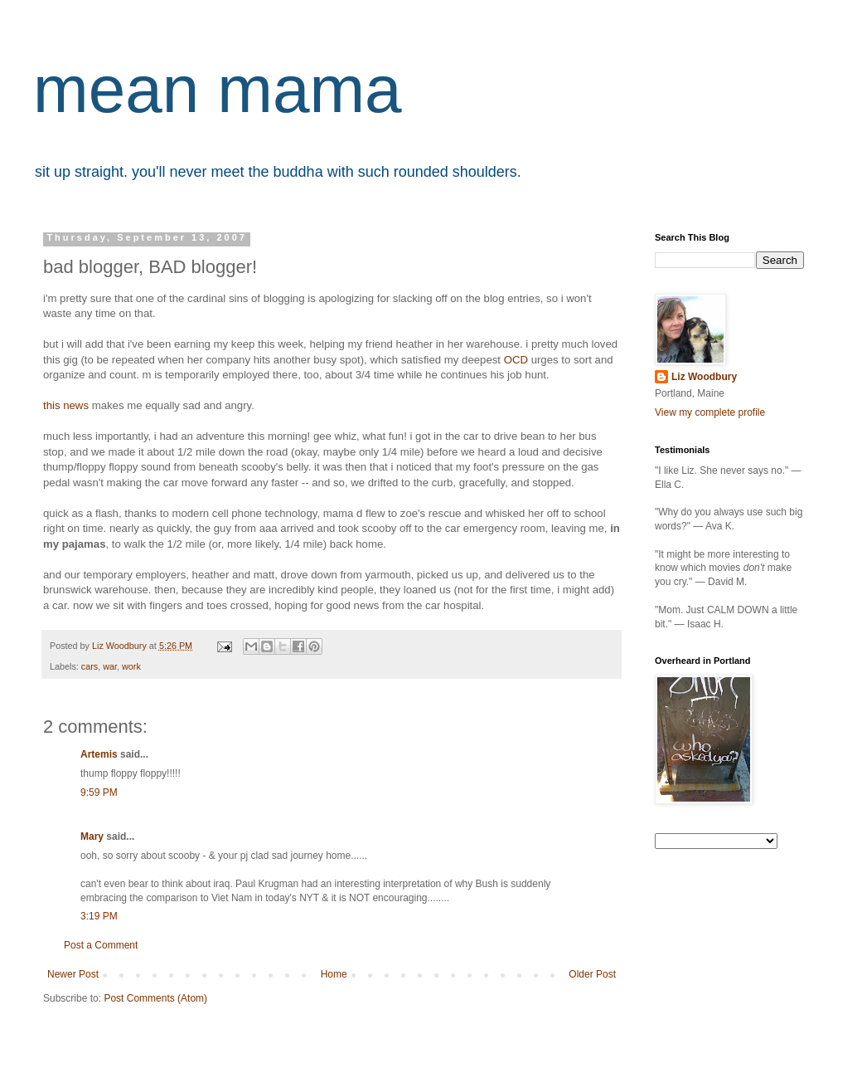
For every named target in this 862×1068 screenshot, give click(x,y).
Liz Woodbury (704, 377)
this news (66, 405)
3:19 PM (99, 916)
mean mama (217, 89)
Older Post (592, 974)
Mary (92, 836)
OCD (516, 360)
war (110, 666)
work (131, 666)
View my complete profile (710, 412)
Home (334, 974)
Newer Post (73, 974)
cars (89, 666)
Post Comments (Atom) (155, 998)
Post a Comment (101, 945)
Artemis (99, 754)
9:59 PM (99, 792)
